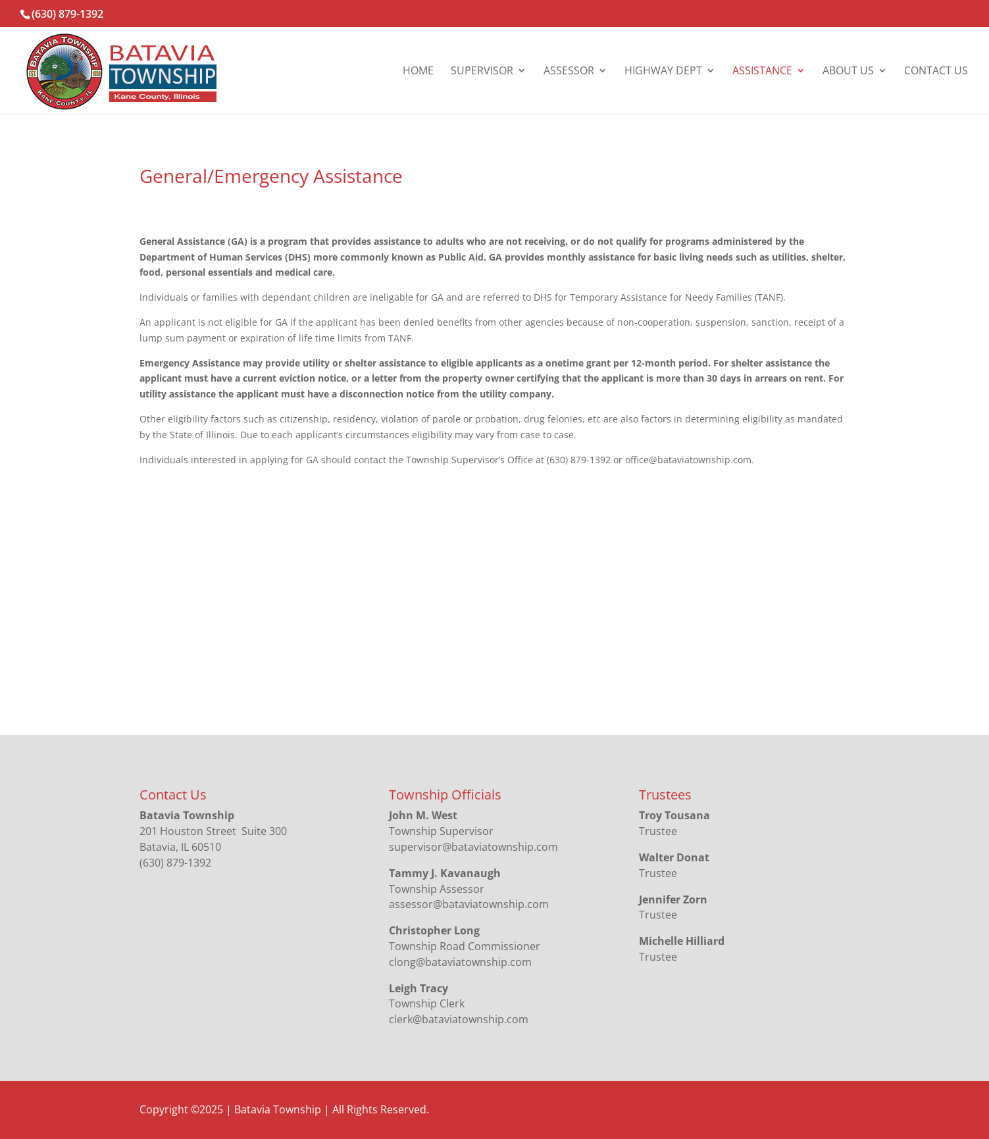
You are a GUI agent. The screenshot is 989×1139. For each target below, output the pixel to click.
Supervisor (482, 72)
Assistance (762, 72)
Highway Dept (663, 72)
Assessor (569, 72)
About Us (848, 72)
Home (418, 72)
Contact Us (936, 72)
